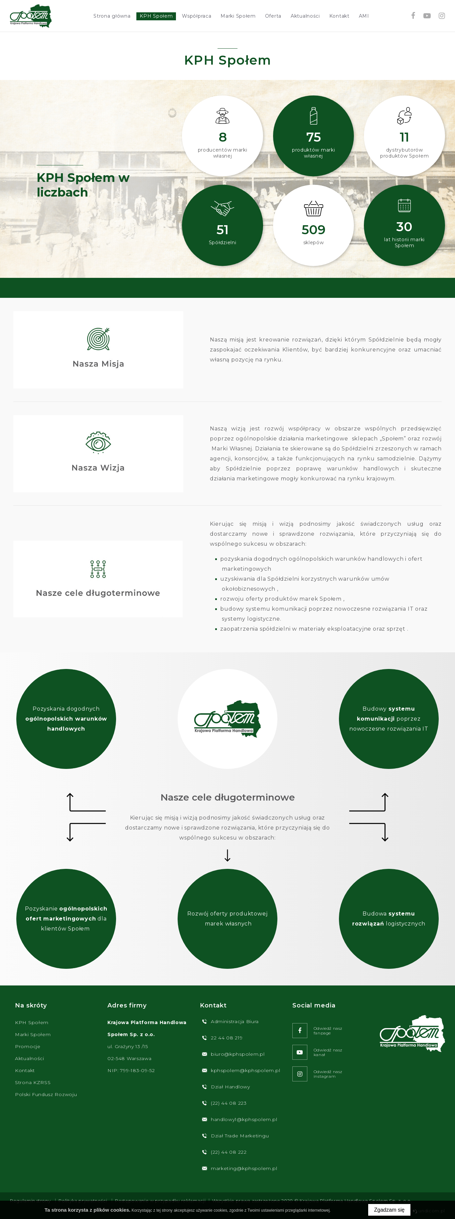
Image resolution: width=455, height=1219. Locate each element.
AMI (364, 16)
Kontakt (339, 16)
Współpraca (196, 16)
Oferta (273, 16)
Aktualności (305, 16)
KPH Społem (156, 16)
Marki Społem (238, 16)
